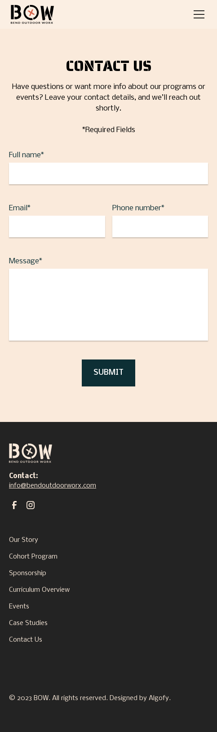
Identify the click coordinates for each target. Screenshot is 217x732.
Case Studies (28, 623)
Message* (25, 261)
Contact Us (25, 639)
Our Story (23, 540)
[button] (197, 14)
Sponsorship (27, 573)
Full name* (26, 155)
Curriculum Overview (39, 590)
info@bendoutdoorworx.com (52, 485)
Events (19, 606)
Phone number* (138, 208)
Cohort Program (33, 556)
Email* (20, 208)
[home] (32, 14)
